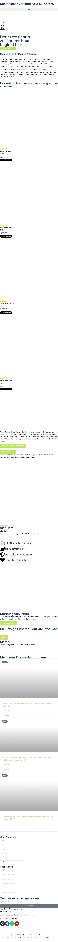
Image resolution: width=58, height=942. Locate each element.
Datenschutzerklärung (9, 874)
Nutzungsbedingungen (31, 937)
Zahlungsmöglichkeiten (10, 892)
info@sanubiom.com (29, 915)
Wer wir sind (6, 845)
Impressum (6, 879)
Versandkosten (6, 157)
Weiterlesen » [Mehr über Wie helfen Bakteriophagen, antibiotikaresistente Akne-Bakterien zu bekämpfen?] (7, 765)
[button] (29, 9)
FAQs (3, 849)
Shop (3, 840)
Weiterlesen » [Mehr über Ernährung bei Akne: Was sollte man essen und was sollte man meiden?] (7, 824)
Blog (3, 858)
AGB (3, 870)
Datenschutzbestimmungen (10, 937)
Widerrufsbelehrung (8, 883)
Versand (5, 888)
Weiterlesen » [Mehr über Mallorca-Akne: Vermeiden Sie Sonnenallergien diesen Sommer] (7, 711)
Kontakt (4, 854)
